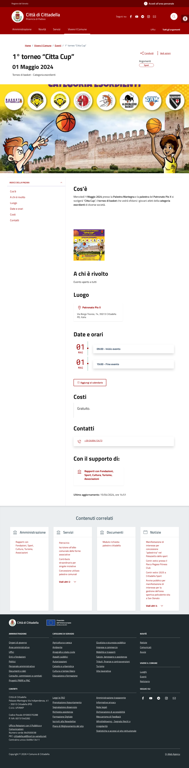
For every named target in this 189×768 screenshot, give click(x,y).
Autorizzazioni (60, 661)
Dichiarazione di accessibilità (110, 712)
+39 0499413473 (93, 440)
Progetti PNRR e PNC (19, 680)
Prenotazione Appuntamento (67, 702)
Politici (12, 661)
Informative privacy (106, 702)
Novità (42, 29)
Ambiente (57, 647)
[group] (29, 570)
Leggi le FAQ (59, 697)
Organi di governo (18, 642)
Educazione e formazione (65, 675)
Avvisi (143, 652)
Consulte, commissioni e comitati (25, 675)
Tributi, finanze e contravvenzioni (113, 661)
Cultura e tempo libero (64, 671)
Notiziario (145, 681)
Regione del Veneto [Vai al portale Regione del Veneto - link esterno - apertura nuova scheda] (20, 3)
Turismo (100, 666)
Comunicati (145, 647)
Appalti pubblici (60, 656)
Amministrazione (21, 29)
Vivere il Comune (77, 29)
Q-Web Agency (172, 754)
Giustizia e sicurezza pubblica (111, 642)
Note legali (101, 707)
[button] (185, 19)
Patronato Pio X (91, 307)
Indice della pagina (36, 182)
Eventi (143, 676)
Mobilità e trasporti (105, 652)
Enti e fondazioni (17, 656)
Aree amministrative (19, 647)
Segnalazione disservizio (65, 707)
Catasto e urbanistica (63, 666)
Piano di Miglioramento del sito (68, 726)
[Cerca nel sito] (173, 16)
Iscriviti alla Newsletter (64, 721)
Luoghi (143, 672)
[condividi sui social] (146, 53)
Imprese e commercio (107, 647)
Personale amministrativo (22, 666)
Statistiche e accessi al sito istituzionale (116, 731)
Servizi (56, 29)
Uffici (153, 29)
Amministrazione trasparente (111, 697)
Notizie (143, 642)
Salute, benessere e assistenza (111, 656)
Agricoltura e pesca (62, 642)
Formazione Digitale (62, 716)
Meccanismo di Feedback (108, 716)
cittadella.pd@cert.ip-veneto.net (30, 736)
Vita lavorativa (103, 671)
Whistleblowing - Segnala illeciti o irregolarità (113, 724)
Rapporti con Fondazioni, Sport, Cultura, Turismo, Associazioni (99, 475)
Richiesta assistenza (63, 712)
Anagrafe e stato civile (64, 652)
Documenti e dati (17, 671)
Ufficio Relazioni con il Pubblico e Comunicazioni (25, 727)
